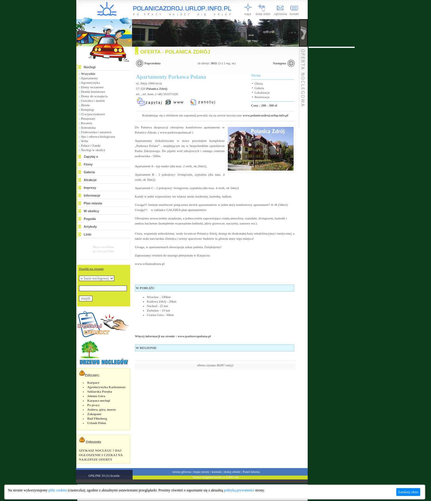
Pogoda (90, 219)
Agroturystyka (90, 82)
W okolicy (91, 211)
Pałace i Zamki (91, 145)
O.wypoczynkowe (93, 114)
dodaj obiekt (232, 471)
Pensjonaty (88, 118)
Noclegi (90, 67)
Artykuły (90, 226)
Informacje (92, 195)
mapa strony (201, 471)
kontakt (217, 471)
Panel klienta (251, 471)
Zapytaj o (91, 156)
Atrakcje (90, 180)
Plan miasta (93, 203)
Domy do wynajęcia (94, 96)
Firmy (88, 164)
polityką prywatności (239, 490)
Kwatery (86, 123)
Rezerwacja (262, 97)
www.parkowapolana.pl (175, 132)
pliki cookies (57, 490)
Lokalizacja (262, 92)
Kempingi (87, 109)
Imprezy (90, 187)
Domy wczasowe (92, 87)
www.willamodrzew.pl (150, 263)
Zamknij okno (408, 492)
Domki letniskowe (93, 91)
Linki (88, 234)
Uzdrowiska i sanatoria (96, 132)
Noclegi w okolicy (93, 150)
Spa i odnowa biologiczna (98, 136)
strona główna (181, 471)
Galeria (89, 172)
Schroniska (88, 127)
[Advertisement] (332, 137)
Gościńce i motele (93, 100)
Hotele (85, 105)
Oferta (259, 83)
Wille (84, 141)
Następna (279, 63)
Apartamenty (89, 78)
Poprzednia (153, 63)
